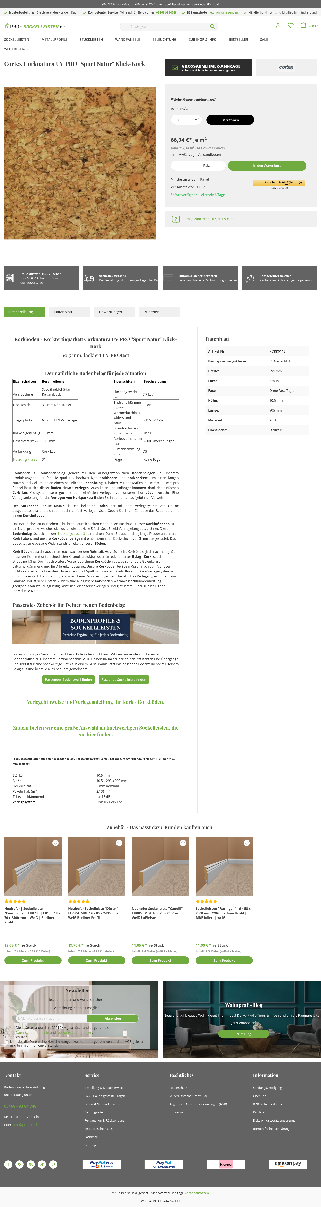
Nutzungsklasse (25, 459)
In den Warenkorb (267, 165)
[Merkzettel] (290, 26)
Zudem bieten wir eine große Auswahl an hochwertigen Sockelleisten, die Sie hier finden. (96, 731)
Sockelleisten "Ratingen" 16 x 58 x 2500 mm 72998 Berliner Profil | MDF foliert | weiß (223, 913)
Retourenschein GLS (98, 1129)
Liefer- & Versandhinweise (102, 1104)
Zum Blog (243, 1034)
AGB (128, 1041)
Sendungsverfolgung (267, 1088)
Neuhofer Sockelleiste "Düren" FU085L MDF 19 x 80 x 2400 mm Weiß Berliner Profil (93, 913)
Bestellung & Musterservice (103, 1088)
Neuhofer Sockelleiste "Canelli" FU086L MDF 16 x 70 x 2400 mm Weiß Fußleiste (157, 913)
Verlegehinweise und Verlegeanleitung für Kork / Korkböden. (95, 701)
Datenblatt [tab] (63, 311)
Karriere (258, 1112)
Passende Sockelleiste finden (123, 679)
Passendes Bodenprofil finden (68, 679)
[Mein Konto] (278, 26)
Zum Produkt (33, 960)
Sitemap (90, 1145)
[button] (279, 184)
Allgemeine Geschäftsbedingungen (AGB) (198, 1104)
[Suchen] (212, 27)
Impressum (178, 1112)
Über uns (259, 1096)
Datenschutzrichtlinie (32, 1032)
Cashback (91, 1137)
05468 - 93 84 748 (20, 1106)
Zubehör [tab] (151, 311)
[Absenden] (113, 1018)
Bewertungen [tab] (110, 311)
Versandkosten (196, 1193)
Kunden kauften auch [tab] (188, 827)
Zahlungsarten (94, 1112)
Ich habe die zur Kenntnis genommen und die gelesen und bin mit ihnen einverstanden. (77, 1043)
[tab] (24, 312)
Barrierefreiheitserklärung (271, 1129)
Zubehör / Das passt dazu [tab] (134, 827)
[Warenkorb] (309, 26)
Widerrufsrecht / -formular (188, 1096)
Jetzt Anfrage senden (223, 12)
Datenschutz (178, 1088)
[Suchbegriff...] (163, 27)
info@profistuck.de (27, 1124)
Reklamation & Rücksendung (104, 1120)
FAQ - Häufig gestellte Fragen (104, 1096)
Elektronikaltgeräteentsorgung (274, 1120)
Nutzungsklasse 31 (72, 533)
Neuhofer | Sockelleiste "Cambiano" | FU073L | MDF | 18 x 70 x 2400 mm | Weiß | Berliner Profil (32, 915)
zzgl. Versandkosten (205, 154)
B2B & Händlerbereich (269, 1104)
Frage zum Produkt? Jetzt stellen (209, 219)
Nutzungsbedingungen (74, 1032)
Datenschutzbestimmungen (51, 1041)
